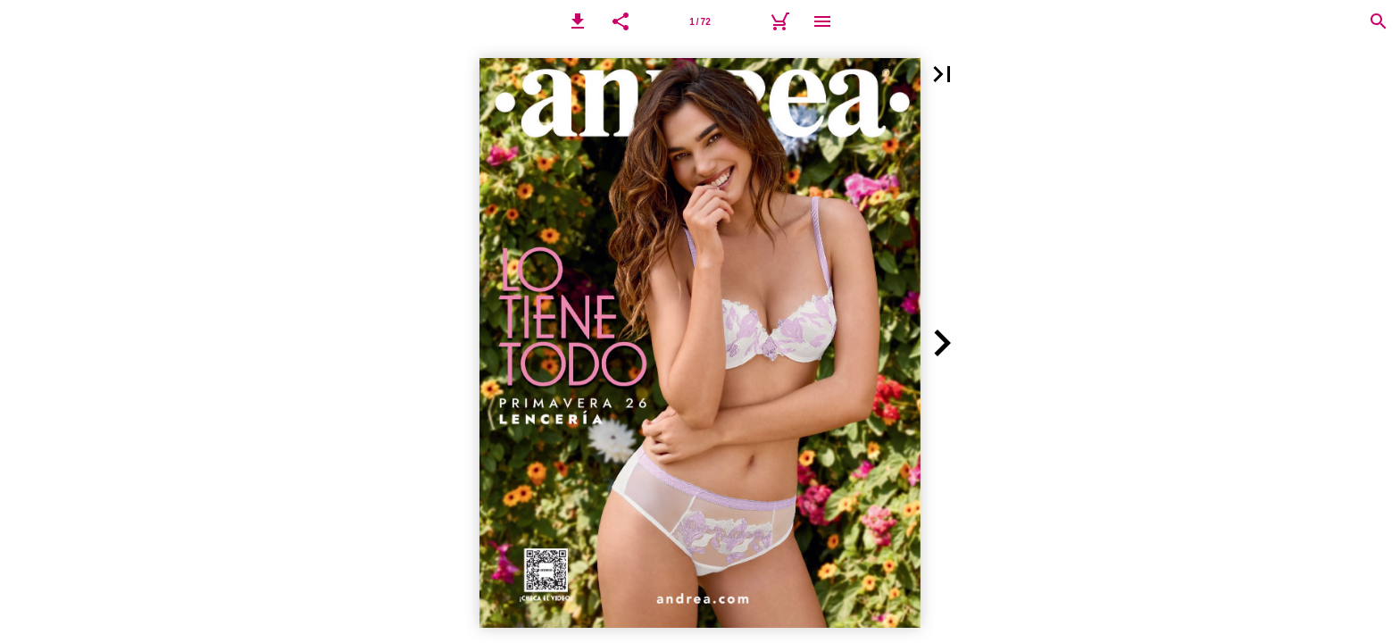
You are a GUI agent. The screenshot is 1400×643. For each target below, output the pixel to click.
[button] (577, 21)
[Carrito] (779, 21)
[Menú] (822, 21)
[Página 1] (700, 21)
